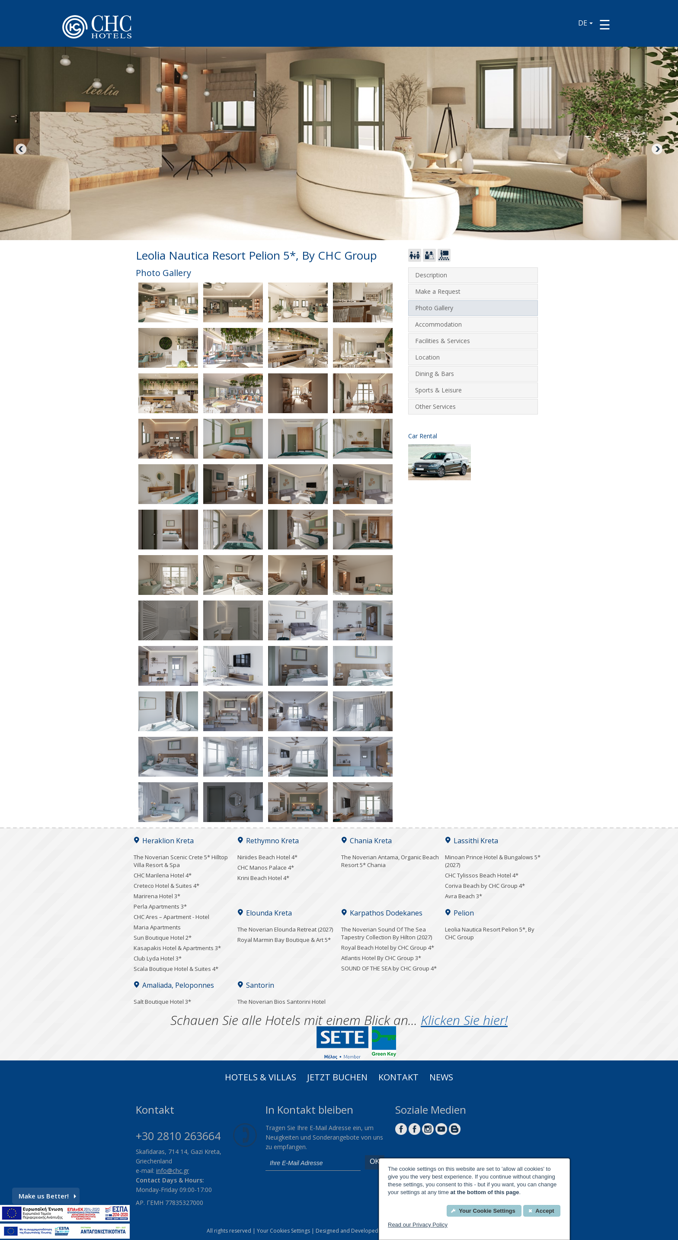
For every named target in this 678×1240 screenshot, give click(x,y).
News (441, 1078)
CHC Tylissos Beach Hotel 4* (481, 875)
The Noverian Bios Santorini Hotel (281, 1001)
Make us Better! (47, 1196)
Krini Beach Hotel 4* (263, 878)
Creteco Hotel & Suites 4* (166, 886)
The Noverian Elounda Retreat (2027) (285, 929)
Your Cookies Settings (283, 1230)
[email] (313, 1163)
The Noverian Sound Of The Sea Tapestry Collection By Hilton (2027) (386, 933)
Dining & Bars (434, 373)
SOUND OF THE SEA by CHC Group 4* (389, 968)
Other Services (435, 406)
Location (427, 357)
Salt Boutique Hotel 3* (162, 1001)
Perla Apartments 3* (160, 906)
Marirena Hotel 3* (157, 896)
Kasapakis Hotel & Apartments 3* (177, 948)
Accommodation (438, 324)
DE (585, 23)
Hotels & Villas (260, 1078)
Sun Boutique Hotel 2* (163, 937)
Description (431, 275)
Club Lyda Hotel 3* (158, 958)
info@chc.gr (172, 1170)
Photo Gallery (434, 308)
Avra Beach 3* (463, 896)
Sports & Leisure (438, 390)
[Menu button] (605, 24)
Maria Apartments (157, 927)
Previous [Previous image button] (21, 149)
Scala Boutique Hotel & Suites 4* (176, 969)
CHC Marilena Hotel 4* (163, 875)
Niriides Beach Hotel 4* (267, 857)
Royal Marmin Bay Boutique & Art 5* (284, 940)
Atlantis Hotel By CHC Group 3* (381, 958)
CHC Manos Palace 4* (265, 867)
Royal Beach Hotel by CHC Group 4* (387, 947)
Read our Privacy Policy (418, 1224)
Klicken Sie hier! (464, 1020)
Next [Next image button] (656, 149)
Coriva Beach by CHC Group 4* (485, 886)
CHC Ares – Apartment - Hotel (171, 917)
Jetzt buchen (337, 1078)
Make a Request (438, 291)
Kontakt (398, 1078)
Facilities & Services (442, 341)
